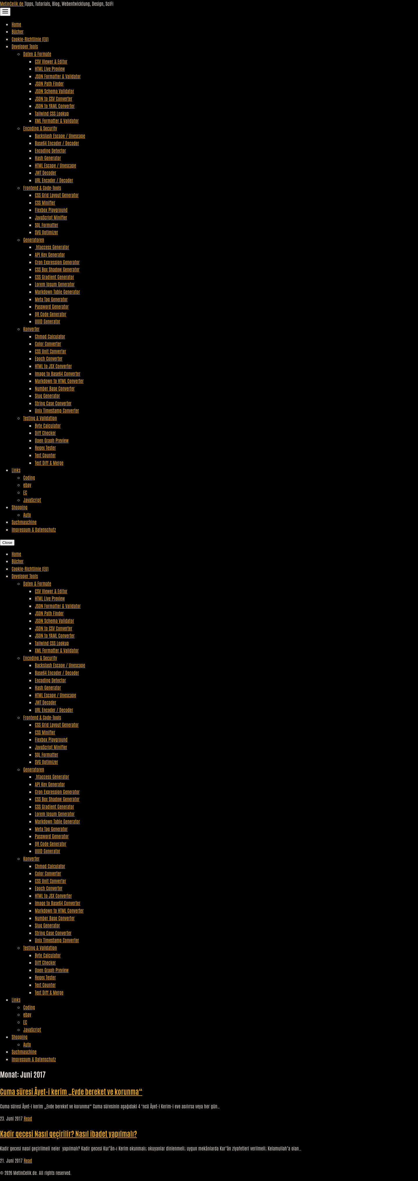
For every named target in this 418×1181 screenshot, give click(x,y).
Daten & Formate (37, 54)
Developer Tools (25, 46)
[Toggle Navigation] (5, 12)
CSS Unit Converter (50, 351)
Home (16, 24)
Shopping (20, 507)
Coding (29, 477)
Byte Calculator (48, 425)
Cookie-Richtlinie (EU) (30, 39)
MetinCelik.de (12, 3)
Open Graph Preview (52, 440)
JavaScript (32, 500)
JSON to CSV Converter (53, 98)
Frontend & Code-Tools (42, 187)
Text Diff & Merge (49, 462)
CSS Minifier (45, 202)
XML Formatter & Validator (57, 120)
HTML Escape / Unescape (55, 165)
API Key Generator (50, 254)
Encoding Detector (50, 150)
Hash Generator (48, 158)
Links (16, 470)
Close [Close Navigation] (7, 542)
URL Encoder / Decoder (54, 180)
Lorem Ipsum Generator (55, 284)
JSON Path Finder (49, 83)
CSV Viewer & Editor (51, 61)
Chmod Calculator (50, 336)
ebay (27, 485)
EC (25, 492)
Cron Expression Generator (57, 262)
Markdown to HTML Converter (59, 381)
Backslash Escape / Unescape (60, 136)
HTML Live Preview (50, 68)
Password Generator (52, 306)
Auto (27, 514)
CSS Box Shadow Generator (57, 269)
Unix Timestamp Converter (57, 410)
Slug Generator (47, 395)
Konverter (31, 329)
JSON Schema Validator (54, 91)
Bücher (18, 31)
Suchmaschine (24, 522)
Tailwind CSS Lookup (52, 113)
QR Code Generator (50, 314)
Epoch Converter (48, 358)
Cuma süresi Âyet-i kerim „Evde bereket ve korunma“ (71, 1091)
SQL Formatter (46, 225)
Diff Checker (45, 433)
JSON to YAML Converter (55, 106)
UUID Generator (47, 321)
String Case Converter (53, 403)
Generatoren (33, 239)
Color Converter (48, 343)
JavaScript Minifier (51, 217)
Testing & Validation (40, 418)
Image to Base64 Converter (57, 373)
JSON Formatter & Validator (58, 76)
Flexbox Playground (51, 210)
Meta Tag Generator (51, 299)
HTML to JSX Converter (53, 366)
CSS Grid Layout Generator (57, 195)
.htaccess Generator (52, 247)
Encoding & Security (40, 128)
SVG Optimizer (46, 232)
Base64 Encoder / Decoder (57, 143)
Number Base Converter (55, 388)
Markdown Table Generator (57, 291)
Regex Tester (45, 447)
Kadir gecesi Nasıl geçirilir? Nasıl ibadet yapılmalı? (68, 1133)
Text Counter (45, 455)
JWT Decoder (45, 172)
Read (28, 1118)
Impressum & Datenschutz (34, 529)
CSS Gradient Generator (54, 277)
